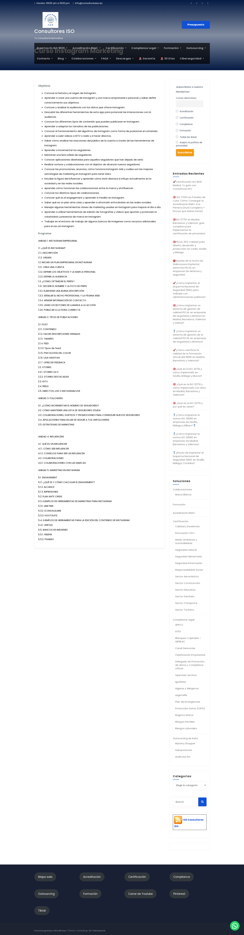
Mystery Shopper (185, 743)
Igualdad (180, 681)
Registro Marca (184, 715)
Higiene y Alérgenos (187, 688)
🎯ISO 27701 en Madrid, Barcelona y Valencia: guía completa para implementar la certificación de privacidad (189, 226)
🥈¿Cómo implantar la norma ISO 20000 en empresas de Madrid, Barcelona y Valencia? (186, 439)
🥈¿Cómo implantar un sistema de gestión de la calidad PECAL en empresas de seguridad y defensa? (189, 336)
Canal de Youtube (140, 894)
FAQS (106, 58)
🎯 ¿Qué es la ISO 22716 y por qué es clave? (188, 404)
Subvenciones (183, 750)
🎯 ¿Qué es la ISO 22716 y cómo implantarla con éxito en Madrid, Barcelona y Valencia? (189, 389)
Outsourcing (196, 48)
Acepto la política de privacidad (189, 144)
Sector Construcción (187, 583)
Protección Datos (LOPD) (190, 708)
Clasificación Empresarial (190, 654)
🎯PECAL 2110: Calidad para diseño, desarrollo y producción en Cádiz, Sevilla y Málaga (190, 247)
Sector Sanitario (185, 596)
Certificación (116, 48)
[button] (235, 926)
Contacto (45, 58)
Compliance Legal (145, 48)
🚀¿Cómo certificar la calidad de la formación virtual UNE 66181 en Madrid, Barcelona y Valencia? (189, 355)
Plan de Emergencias (187, 701)
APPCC (179, 624)
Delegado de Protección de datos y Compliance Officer (190, 665)
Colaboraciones (83, 58)
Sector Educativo (185, 589)
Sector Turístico (184, 609)
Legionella (181, 695)
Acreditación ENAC (86, 48)
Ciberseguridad (192, 58)
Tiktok (42, 911)
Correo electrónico (186, 98)
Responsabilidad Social (189, 569)
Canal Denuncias (185, 648)
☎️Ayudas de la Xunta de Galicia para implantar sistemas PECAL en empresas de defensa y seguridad (188, 267)
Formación (172, 48)
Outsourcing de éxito (185, 738)
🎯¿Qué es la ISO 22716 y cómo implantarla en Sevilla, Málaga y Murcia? (187, 372)
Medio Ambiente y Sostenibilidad (186, 541)
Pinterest (179, 894)
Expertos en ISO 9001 (52, 48)
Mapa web (45, 877)
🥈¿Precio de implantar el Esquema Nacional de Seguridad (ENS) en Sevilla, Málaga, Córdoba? (189, 458)
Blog (62, 58)
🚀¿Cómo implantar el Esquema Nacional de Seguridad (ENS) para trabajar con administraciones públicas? (189, 290)
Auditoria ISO (183, 756)
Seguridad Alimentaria (188, 556)
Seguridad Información (189, 563)
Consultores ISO (54, 31)
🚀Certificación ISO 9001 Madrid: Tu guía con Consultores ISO (187, 185)
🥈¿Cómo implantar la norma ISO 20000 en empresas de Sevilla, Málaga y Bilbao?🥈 (186, 420)
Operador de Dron (186, 675)
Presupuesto (195, 24)
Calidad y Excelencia (187, 526)
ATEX (178, 631)
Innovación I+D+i (185, 533)
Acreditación (184, 111)
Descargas (125, 58)
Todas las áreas (186, 137)
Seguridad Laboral (186, 549)
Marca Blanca (183, 494)
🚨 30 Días (167, 58)
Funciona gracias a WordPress (50, 930)
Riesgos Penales (185, 721)
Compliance (184, 124)
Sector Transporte (186, 603)
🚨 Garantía (147, 58)
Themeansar (99, 930)
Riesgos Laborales (186, 728)
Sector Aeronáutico (187, 576)
